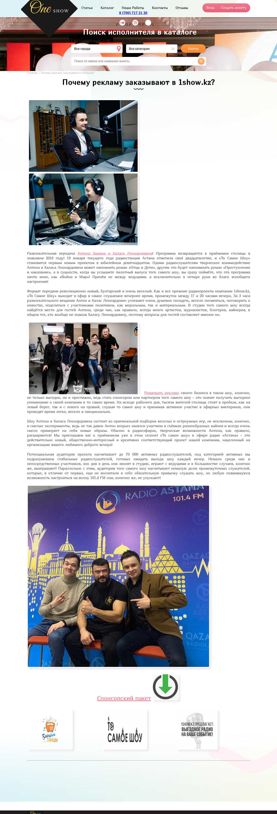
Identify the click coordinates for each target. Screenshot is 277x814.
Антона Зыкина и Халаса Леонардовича (115, 253)
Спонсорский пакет (138, 698)
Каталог (107, 8)
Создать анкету (233, 7)
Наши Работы (133, 8)
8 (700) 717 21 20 (133, 13)
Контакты (160, 8)
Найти (193, 49)
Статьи (87, 8)
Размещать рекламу (161, 393)
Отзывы (182, 8)
